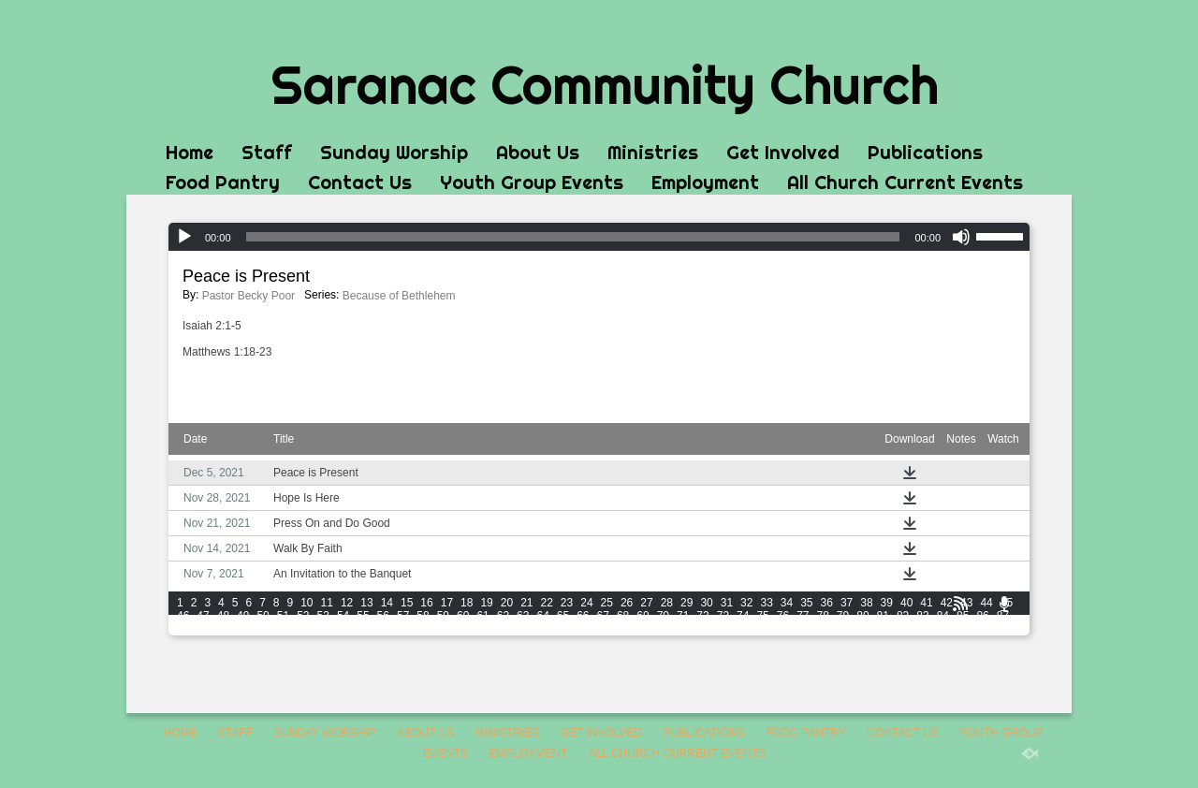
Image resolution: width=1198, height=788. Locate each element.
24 (586, 602)
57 (403, 615)
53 (323, 615)
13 (366, 602)
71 (683, 615)
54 (343, 615)
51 (283, 615)
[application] (599, 237)
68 (623, 615)
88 (183, 628)
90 (223, 628)
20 (507, 602)
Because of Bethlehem (399, 295)
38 (866, 602)
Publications (925, 152)
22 (547, 602)
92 (262, 628)
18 (466, 602)
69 (642, 615)
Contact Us (360, 182)
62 (503, 615)
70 (663, 615)
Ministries (652, 152)
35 (806, 602)
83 (922, 615)
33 (766, 602)
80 (862, 615)
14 (387, 602)
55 (363, 615)
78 (823, 615)
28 (667, 602)
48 (223, 615)
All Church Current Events (905, 182)
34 (787, 602)
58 (422, 615)
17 (447, 602)
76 (783, 615)
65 (563, 615)
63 (523, 615)
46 (183, 615)
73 (723, 615)
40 (906, 602)
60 (463, 615)
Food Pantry (223, 182)
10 (306, 602)
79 (843, 615)
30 (706, 602)
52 (303, 615)
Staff (266, 152)
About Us (537, 152)
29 (686, 602)
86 (982, 615)
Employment (705, 182)
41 (926, 602)
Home (189, 152)
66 (583, 615)
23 (567, 602)
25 (607, 602)
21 (526, 602)
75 (762, 615)
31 (727, 602)
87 (1003, 615)
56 (383, 615)
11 (327, 602)
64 (542, 615)
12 (347, 602)
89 (203, 628)
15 (407, 602)
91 (243, 628)
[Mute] (961, 236)
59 (443, 615)
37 (846, 602)
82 (903, 615)
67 (603, 615)
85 (963, 615)
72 (702, 615)
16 (426, 602)
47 (203, 615)
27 (646, 602)
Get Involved (783, 152)
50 (262, 615)
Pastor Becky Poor (248, 295)
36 (827, 602)
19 (486, 602)
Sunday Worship (394, 152)
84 (943, 615)
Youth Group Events (531, 182)
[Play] (184, 236)
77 (802, 615)
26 (627, 602)
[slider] (573, 236)
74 (743, 615)
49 (243, 615)
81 (883, 615)
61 (482, 615)
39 (887, 602)
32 (746, 602)
